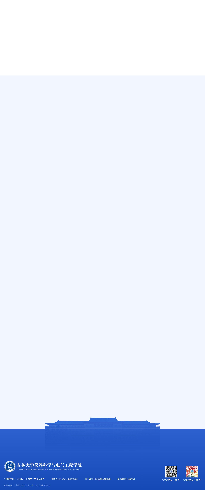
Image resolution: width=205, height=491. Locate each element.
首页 (7, 21)
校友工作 (174, 21)
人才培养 (68, 21)
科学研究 (89, 21)
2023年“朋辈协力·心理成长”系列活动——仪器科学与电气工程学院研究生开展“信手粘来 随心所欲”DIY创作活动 (130, 392)
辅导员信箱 (19, 118)
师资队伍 (46, 21)
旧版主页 (187, 8)
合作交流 (195, 21)
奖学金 (16, 99)
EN (176, 8)
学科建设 (110, 21)
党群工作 (131, 21)
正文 (198, 88)
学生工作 (152, 21)
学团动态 (17, 80)
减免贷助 (17, 90)
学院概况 (25, 21)
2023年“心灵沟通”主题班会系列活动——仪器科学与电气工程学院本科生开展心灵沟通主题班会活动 (127, 399)
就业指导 (17, 108)
